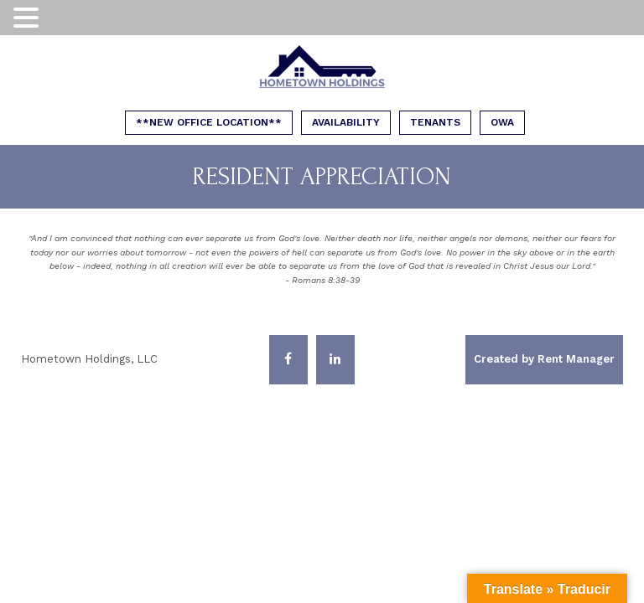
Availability (346, 122)
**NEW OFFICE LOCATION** (209, 122)
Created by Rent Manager (544, 359)
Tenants (435, 122)
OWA (502, 122)
